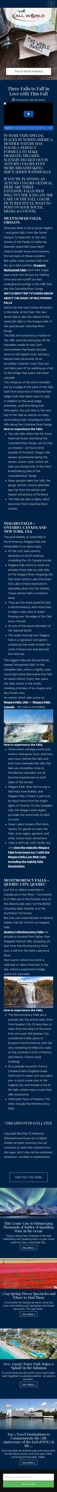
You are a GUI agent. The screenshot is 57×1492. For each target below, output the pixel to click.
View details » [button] (28, 1247)
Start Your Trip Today (28, 1177)
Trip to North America (28, 71)
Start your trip (28, 1484)
